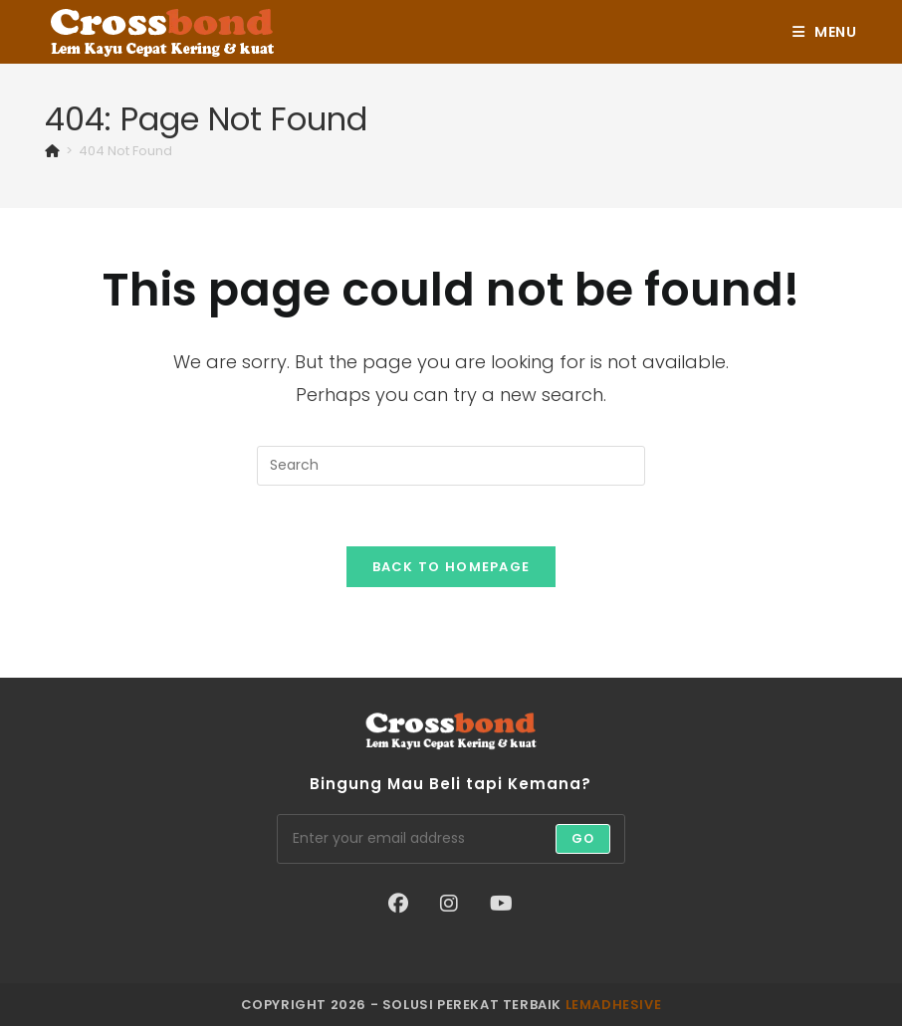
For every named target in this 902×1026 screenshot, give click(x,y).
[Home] (52, 150)
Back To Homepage (451, 566)
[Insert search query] (451, 466)
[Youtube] (501, 903)
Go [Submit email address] (582, 838)
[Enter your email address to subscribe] (451, 839)
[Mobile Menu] (824, 32)
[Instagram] (449, 903)
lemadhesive (613, 1004)
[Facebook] (398, 903)
